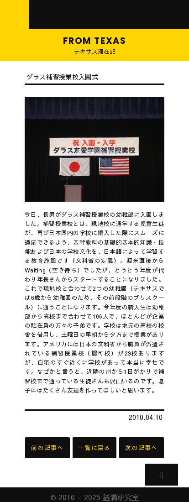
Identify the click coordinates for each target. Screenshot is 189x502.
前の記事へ (47, 447)
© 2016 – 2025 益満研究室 (94, 492)
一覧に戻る (94, 447)
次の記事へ (141, 447)
